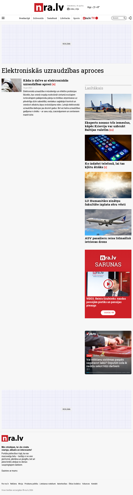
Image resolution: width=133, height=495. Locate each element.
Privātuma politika (31, 484)
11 (111, 129)
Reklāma (13, 484)
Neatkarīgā (24, 18)
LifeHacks (65, 18)
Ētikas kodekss (75, 484)
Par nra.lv (5, 484)
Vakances (86, 484)
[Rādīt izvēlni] (3, 18)
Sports (76, 18)
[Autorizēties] (130, 18)
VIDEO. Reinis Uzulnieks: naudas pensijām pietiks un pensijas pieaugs (106, 302)
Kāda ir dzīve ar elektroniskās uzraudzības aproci (45, 82)
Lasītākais (94, 88)
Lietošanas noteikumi (48, 484)
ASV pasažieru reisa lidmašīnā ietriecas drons (108, 240)
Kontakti (94, 484)
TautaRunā (52, 18)
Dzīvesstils (38, 18)
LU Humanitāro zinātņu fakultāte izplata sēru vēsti (105, 202)
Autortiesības (62, 484)
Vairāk (109, 313)
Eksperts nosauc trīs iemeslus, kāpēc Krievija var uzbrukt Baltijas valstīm (107, 126)
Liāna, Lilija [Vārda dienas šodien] (73, 9)
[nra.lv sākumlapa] (49, 7)
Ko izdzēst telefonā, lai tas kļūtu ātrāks (105, 165)
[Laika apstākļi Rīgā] (93, 7)
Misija (20, 484)
